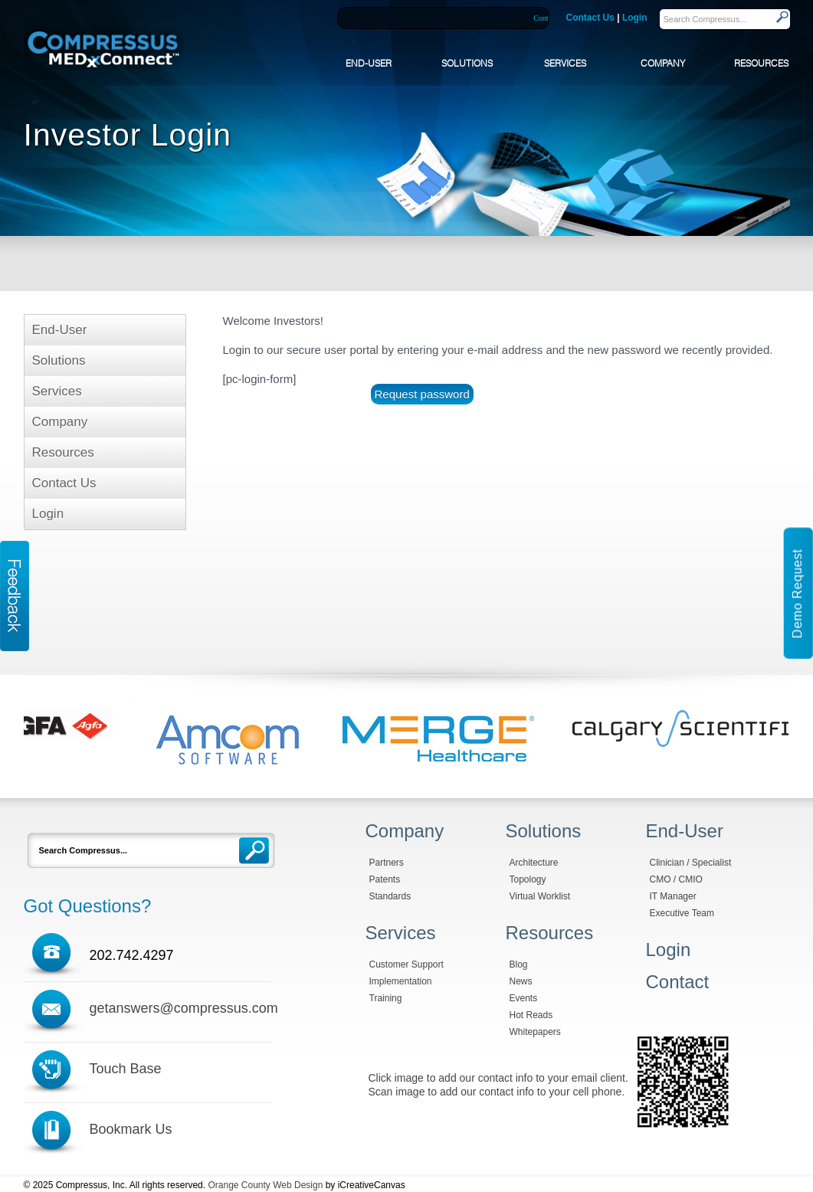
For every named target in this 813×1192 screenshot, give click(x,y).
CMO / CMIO (676, 879)
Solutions (59, 360)
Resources (63, 452)
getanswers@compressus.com (184, 1008)
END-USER (369, 63)
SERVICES (565, 63)
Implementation (400, 981)
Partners (386, 862)
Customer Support (406, 964)
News (521, 981)
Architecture (534, 862)
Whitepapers (535, 1032)
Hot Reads (531, 1015)
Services (57, 391)
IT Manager (673, 896)
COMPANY (663, 63)
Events (524, 998)
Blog (519, 964)
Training (385, 998)
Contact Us (590, 17)
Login (634, 17)
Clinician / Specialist (691, 862)
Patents (385, 879)
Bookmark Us (131, 1129)
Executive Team (682, 913)
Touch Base (126, 1068)
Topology (528, 879)
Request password (422, 394)
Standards (390, 896)
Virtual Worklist (540, 896)
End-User (59, 330)
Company (60, 421)
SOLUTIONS (467, 63)
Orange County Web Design (265, 1185)
